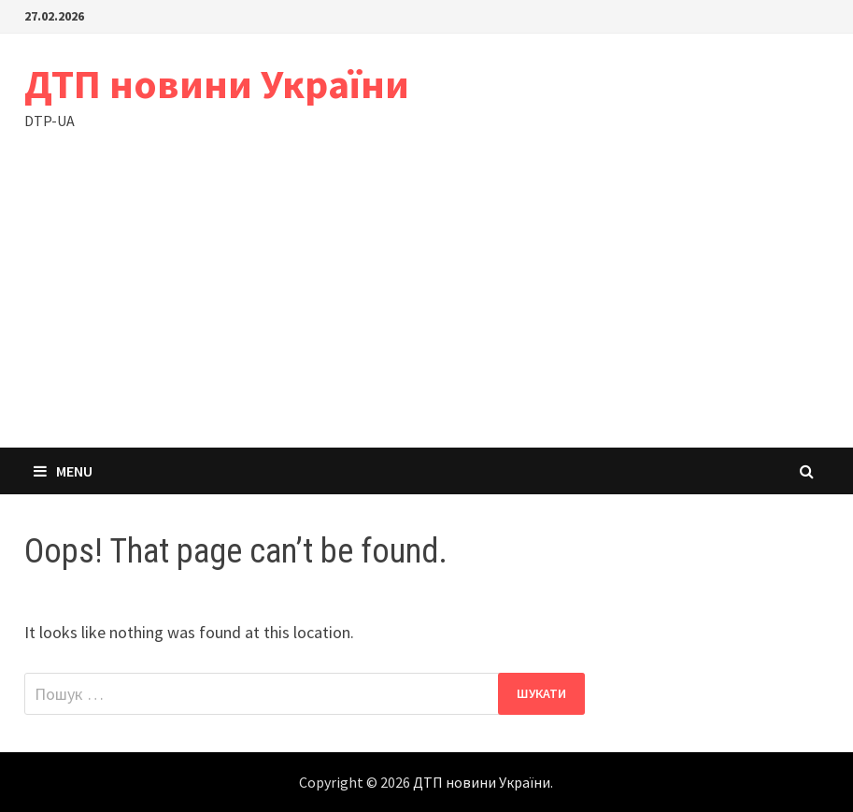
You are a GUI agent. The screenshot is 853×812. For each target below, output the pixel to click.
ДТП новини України (216, 83)
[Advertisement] (426, 307)
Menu (63, 471)
